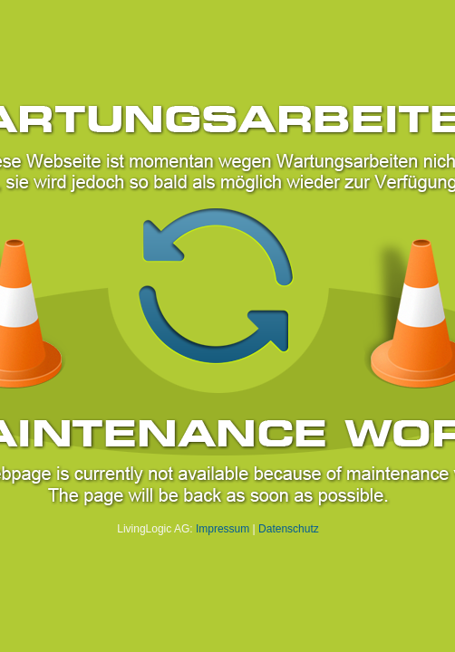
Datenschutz (288, 529)
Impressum (222, 529)
